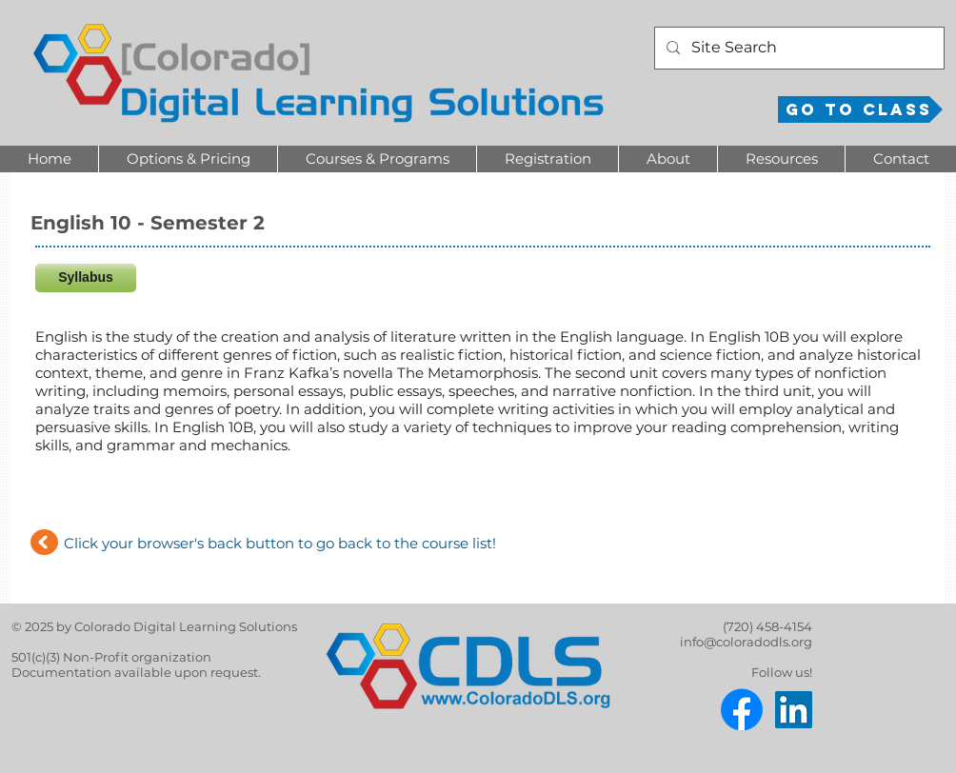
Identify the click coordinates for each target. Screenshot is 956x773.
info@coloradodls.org (746, 641)
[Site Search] (797, 48)
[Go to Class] (860, 109)
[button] (187, 159)
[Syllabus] (85, 278)
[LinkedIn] (793, 709)
